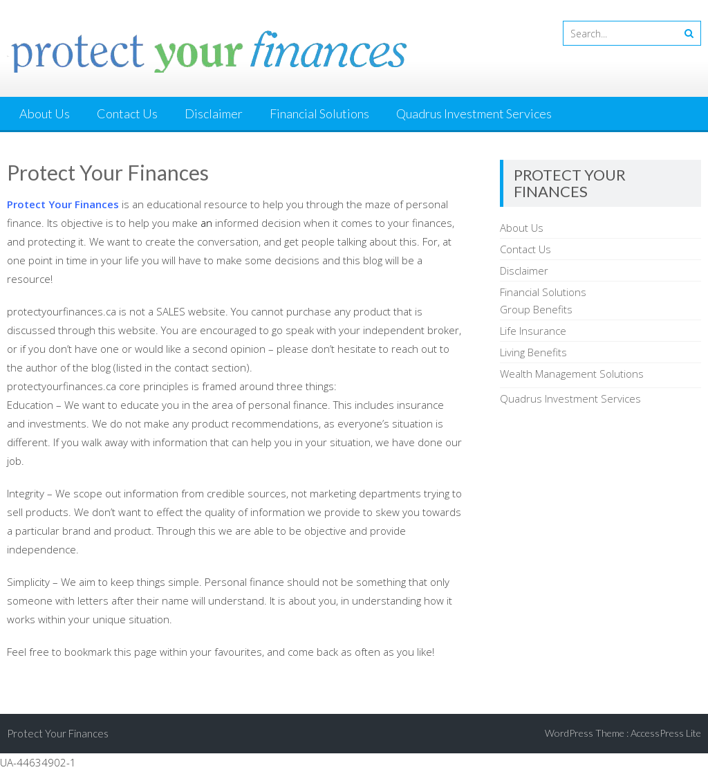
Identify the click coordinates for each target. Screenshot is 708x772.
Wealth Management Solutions (572, 373)
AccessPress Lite (666, 733)
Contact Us (127, 113)
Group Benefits (536, 309)
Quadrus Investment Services (474, 113)
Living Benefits (533, 352)
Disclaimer (214, 113)
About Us (44, 113)
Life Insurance (533, 331)
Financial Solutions (319, 113)
